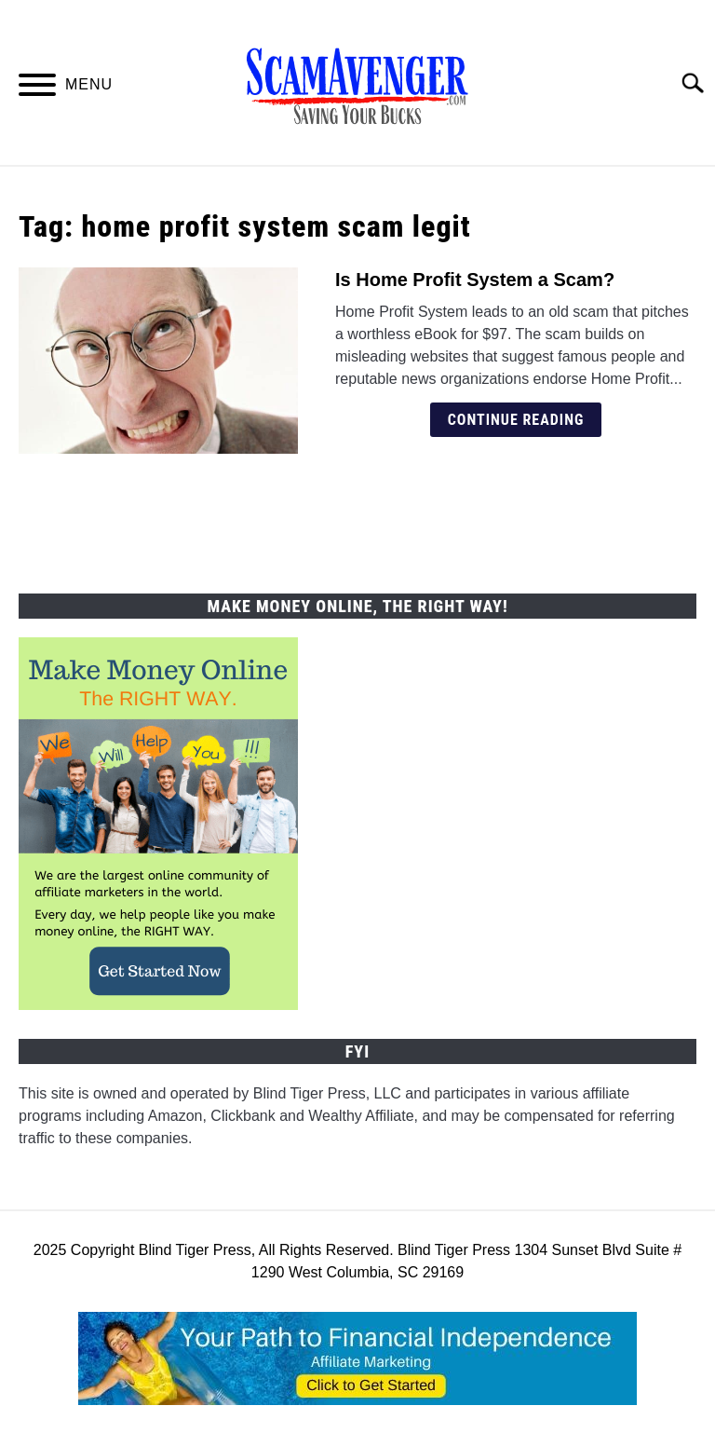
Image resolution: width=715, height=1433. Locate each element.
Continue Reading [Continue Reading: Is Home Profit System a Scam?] (516, 420)
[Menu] (37, 88)
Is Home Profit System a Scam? (474, 279)
